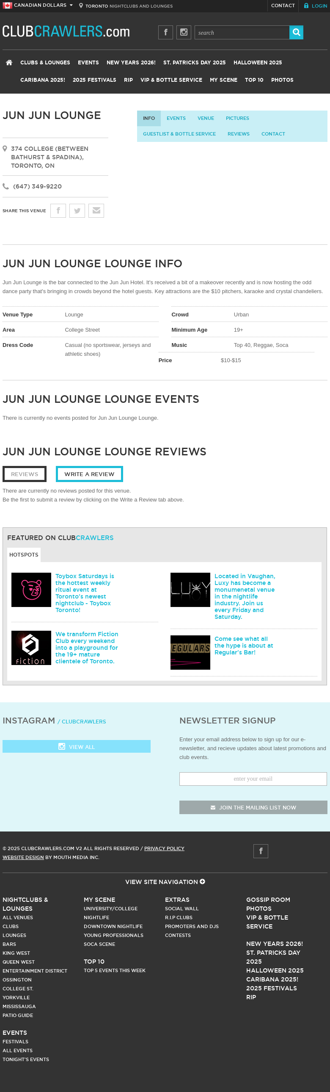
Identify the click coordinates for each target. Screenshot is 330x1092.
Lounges (14, 935)
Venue (206, 118)
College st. (18, 988)
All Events (18, 1050)
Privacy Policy (164, 848)
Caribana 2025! (42, 80)
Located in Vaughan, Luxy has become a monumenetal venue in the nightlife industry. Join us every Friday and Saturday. (244, 596)
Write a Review (89, 474)
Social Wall (182, 908)
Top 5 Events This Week (115, 970)
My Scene (223, 80)
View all (76, 747)
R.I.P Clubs (178, 917)
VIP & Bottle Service (171, 80)
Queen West (19, 962)
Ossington (17, 979)
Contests (178, 935)
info (149, 118)
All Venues (18, 917)
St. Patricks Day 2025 (194, 62)
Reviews (239, 133)
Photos (282, 80)
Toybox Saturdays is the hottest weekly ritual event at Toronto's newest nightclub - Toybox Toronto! (84, 593)
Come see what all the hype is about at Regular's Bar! (243, 645)
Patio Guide (18, 1015)
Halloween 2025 (258, 62)
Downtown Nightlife (113, 926)
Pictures (237, 118)
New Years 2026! (131, 62)
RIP (128, 80)
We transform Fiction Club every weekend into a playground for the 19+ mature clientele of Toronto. (86, 648)
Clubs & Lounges (45, 62)
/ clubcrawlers (82, 721)
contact (273, 133)
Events (88, 62)
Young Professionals (113, 935)
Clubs (11, 926)
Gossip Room (268, 899)
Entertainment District (35, 970)
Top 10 (254, 80)
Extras (177, 899)
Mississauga (19, 1006)
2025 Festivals (94, 80)
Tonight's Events (26, 1059)
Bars (9, 944)
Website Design (23, 857)
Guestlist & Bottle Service (179, 133)
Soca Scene (99, 944)
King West (16, 953)
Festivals (15, 1041)
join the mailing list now (253, 807)
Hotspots (23, 554)
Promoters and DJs (192, 926)
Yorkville (16, 997)
